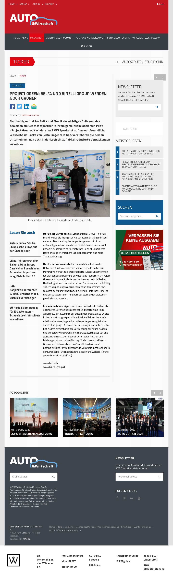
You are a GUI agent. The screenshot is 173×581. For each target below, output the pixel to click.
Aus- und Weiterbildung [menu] (109, 526)
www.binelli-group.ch (54, 367)
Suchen (86, 46)
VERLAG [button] (25, 4)
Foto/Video (127, 526)
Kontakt (76, 530)
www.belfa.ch (50, 363)
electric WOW (56, 530)
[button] (36, 37)
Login (160, 4)
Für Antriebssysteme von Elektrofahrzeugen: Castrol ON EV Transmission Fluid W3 (141, 164)
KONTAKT (49, 4)
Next (163, 77)
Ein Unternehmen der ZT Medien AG (45, 561)
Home (53, 526)
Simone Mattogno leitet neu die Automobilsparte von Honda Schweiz (139, 189)
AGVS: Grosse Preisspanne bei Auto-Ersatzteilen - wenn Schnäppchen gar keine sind (138, 176)
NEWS (23, 76)
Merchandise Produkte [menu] (87, 526)
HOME (12, 4)
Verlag (68, 530)
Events (138, 526)
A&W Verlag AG (24, 532)
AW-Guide (148, 526)
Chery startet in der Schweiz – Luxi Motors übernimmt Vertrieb (141, 152)
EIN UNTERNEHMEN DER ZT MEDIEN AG (26, 528)
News (61, 526)
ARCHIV (36, 4)
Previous (157, 77)
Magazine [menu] (70, 526)
